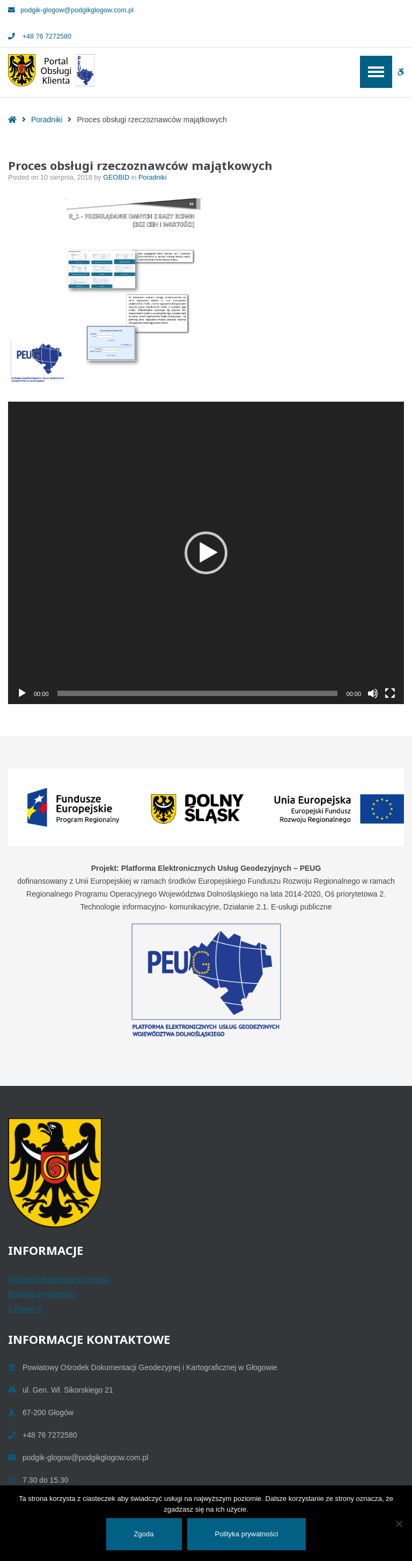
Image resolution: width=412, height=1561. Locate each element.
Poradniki (46, 119)
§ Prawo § (25, 1309)
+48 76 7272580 (39, 36)
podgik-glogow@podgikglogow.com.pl (71, 10)
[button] (206, 552)
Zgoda (144, 1534)
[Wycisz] (372, 693)
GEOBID (117, 177)
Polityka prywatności (42, 1294)
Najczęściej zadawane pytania (58, 1279)
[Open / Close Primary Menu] (376, 72)
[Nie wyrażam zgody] (398, 1523)
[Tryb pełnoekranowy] (390, 693)
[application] (206, 553)
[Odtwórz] (22, 693)
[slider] (197, 693)
